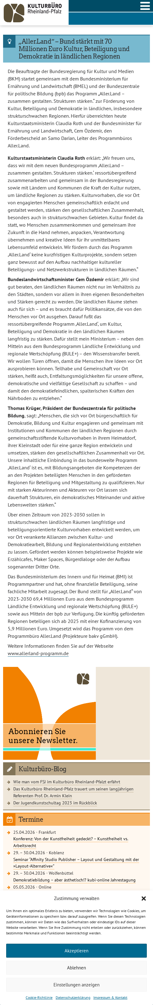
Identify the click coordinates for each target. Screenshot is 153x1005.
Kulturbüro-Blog (42, 769)
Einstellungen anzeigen (76, 985)
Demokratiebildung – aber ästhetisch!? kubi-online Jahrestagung (74, 880)
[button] (144, 898)
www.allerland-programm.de (38, 653)
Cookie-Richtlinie (39, 997)
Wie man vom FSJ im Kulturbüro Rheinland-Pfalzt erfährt (66, 782)
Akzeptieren (76, 951)
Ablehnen (76, 968)
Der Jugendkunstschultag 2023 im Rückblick (55, 803)
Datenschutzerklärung (73, 997)
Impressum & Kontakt (110, 997)
